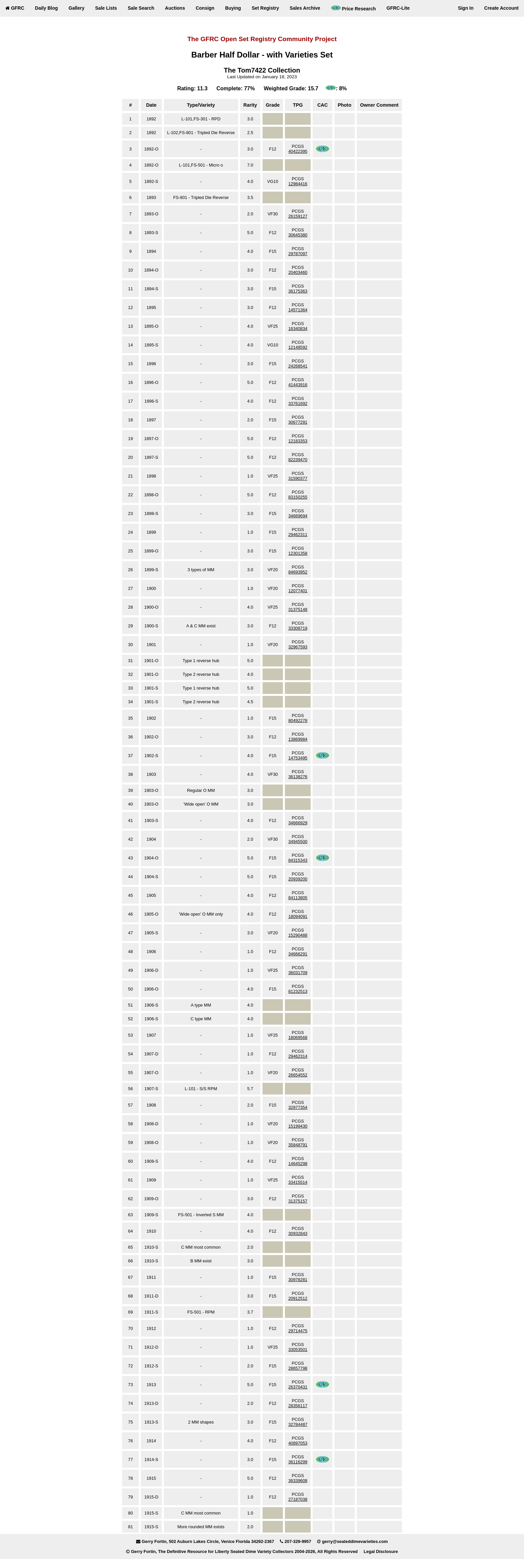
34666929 (297, 822)
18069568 (297, 1037)
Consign (205, 8)
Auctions (175, 8)
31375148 (297, 609)
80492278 (297, 720)
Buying (233, 8)
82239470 (297, 459)
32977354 (297, 1107)
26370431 (297, 1386)
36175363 (297, 291)
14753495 (297, 757)
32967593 (297, 646)
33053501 (297, 1349)
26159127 (297, 216)
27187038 (297, 1499)
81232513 (297, 991)
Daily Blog (46, 8)
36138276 (297, 776)
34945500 (297, 841)
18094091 (297, 916)
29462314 (297, 1056)
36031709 (297, 972)
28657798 (297, 1368)
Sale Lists (106, 8)
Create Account (501, 8)
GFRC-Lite (398, 8)
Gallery (76, 8)
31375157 (297, 1201)
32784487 (297, 1424)
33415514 (297, 1182)
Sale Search (141, 8)
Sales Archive (305, 8)
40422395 (297, 151)
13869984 (297, 739)
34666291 (297, 953)
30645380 (297, 234)
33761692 (297, 403)
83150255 (297, 497)
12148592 (297, 347)
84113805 (297, 897)
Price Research (353, 8)
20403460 (297, 272)
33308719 (297, 628)
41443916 (297, 384)
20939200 (297, 878)
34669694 (297, 515)
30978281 (297, 1279)
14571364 (297, 309)
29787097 (297, 253)
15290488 (297, 935)
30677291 (297, 422)
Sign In (466, 8)
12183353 (297, 440)
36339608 (297, 1480)
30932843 (297, 1233)
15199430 (297, 1126)
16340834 (297, 328)
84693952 (297, 572)
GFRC (14, 8)
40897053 (297, 1443)
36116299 (297, 1461)
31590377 (297, 478)
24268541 (297, 366)
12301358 (297, 553)
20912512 (297, 1298)
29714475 (297, 1330)
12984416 (297, 183)
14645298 (297, 1163)
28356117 (297, 1405)
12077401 (297, 590)
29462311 (297, 534)
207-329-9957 (298, 1541)
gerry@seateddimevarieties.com (355, 1541)
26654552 (297, 1074)
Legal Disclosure (380, 1551)
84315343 (297, 860)
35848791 (297, 1144)
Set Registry (265, 8)
